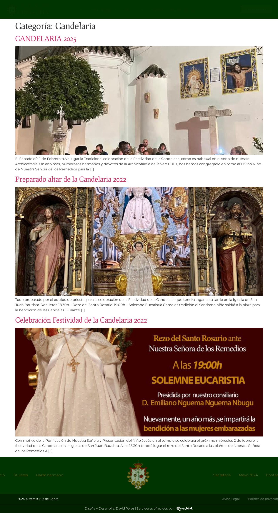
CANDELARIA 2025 (46, 38)
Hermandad (103, 10)
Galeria (157, 10)
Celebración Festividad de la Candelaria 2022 (81, 320)
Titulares (133, 10)
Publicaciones (185, 10)
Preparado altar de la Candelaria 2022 (70, 179)
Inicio (78, 10)
